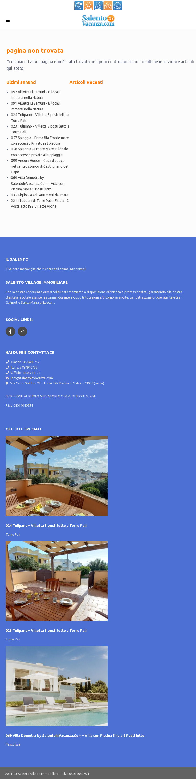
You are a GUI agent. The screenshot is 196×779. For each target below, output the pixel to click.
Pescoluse (13, 744)
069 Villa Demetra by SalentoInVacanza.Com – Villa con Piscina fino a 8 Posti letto (37, 183)
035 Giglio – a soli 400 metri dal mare (39, 195)
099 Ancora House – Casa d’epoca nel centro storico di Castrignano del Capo (39, 166)
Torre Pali (13, 534)
